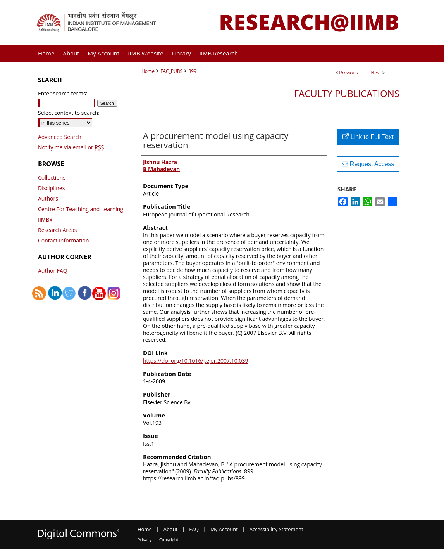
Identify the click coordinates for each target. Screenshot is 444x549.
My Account (224, 529)
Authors (48, 198)
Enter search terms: (62, 93)
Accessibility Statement (276, 529)
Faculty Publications (346, 93)
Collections (51, 177)
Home (148, 71)
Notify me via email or (71, 147)
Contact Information (63, 240)
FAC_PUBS (171, 71)
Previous (348, 72)
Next (376, 72)
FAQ (194, 529)
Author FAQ (52, 270)
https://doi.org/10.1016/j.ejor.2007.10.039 (195, 360)
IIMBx (45, 219)
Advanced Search (59, 136)
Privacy (144, 539)
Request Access (368, 164)
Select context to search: (69, 112)
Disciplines (51, 188)
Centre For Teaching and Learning (80, 209)
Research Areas (57, 230)
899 (192, 71)
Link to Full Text (367, 136)
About (170, 529)
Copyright (169, 539)
